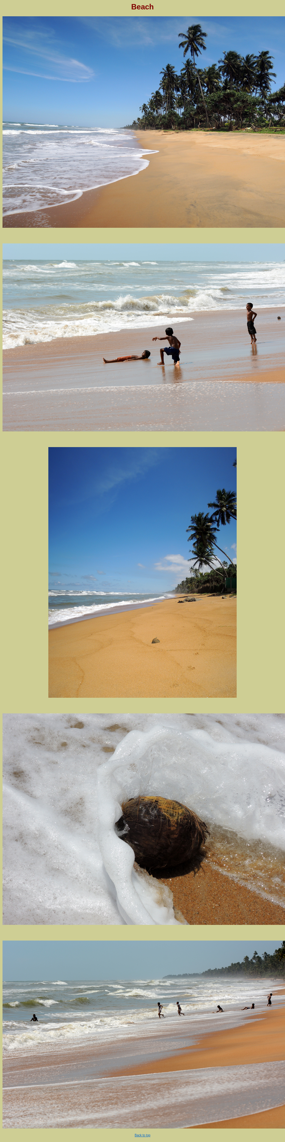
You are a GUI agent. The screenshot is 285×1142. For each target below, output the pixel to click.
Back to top (142, 1135)
